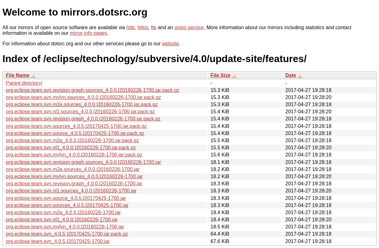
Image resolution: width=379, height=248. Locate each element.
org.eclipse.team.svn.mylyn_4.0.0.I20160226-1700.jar (65, 226)
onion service (189, 27)
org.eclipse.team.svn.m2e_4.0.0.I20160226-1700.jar (63, 212)
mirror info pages (88, 33)
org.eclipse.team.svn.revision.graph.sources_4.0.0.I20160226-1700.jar (83, 162)
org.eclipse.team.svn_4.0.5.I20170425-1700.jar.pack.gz (67, 234)
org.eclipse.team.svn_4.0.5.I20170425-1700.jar (58, 241)
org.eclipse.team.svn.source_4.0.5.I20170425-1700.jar (66, 198)
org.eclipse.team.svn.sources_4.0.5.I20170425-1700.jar (67, 205)
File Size (220, 75)
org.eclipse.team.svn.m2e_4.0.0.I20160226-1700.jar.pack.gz (72, 140)
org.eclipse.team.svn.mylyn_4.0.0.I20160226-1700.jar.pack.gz (74, 154)
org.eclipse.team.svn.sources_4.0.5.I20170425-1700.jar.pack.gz (76, 126)
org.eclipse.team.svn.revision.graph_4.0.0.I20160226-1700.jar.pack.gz (83, 118)
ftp (153, 27)
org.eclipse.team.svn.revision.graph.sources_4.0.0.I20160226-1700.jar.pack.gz (92, 90)
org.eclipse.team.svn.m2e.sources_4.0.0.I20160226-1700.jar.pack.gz (82, 104)
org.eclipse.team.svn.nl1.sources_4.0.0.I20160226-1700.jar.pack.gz (80, 111)
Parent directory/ (24, 83)
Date (290, 75)
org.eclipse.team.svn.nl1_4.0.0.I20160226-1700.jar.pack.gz (71, 147)
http (130, 27)
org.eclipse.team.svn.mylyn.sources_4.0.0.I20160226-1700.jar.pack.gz (83, 97)
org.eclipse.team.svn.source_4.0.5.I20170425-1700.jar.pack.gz (75, 133)
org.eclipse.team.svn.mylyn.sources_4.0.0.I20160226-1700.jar (74, 176)
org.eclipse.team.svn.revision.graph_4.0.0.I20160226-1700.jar (74, 183)
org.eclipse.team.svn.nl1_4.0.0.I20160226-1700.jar (62, 219)
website (170, 43)
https (143, 27)
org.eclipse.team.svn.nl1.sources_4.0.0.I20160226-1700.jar (71, 190)
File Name (17, 75)
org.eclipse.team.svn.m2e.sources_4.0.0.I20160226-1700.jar (72, 169)
